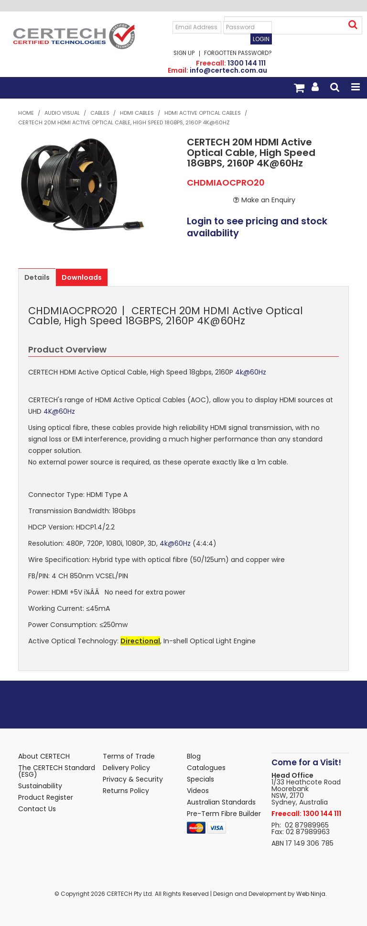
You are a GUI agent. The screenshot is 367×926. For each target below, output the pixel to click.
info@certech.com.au (228, 70)
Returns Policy (126, 790)
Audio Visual (62, 113)
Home (26, 113)
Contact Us (37, 809)
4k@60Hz (250, 372)
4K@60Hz (59, 411)
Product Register (45, 797)
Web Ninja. (311, 894)
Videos (198, 790)
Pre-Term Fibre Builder (224, 813)
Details (37, 277)
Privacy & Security (133, 779)
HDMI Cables (137, 113)
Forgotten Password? (238, 53)
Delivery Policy (126, 767)
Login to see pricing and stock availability (257, 227)
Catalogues (206, 767)
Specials (200, 779)
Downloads (82, 277)
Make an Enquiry (268, 200)
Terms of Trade (129, 756)
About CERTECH (44, 756)
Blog (194, 756)
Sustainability (40, 786)
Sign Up (183, 53)
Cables (99, 113)
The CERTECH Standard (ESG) (56, 771)
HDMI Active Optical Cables (202, 113)
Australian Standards (221, 802)
